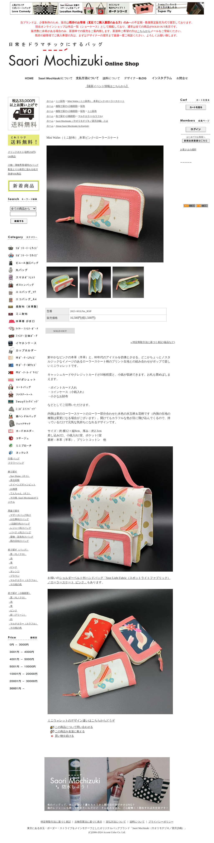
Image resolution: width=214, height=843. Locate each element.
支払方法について (116, 821)
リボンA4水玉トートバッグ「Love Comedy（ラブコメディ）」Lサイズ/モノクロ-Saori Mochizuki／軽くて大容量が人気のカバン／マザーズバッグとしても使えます (195, 188)
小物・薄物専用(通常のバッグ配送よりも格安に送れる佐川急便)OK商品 (23, 169)
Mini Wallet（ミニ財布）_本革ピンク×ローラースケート (95, 101)
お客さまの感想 (188, 149)
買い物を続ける (64, 735)
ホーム (50, 101)
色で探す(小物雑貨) (66, 116)
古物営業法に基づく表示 (88, 821)
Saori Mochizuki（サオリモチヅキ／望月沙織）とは (82, 121)
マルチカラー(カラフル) (90, 116)
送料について (137, 821)
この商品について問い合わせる (74, 727)
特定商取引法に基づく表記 (56, 821)
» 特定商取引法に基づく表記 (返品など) (153, 342)
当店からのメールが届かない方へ (195, 174)
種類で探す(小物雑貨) (67, 106)
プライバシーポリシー (160, 821)
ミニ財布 (60, 101)
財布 (82, 106)
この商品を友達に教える (70, 731)
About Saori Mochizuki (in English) (72, 126)
